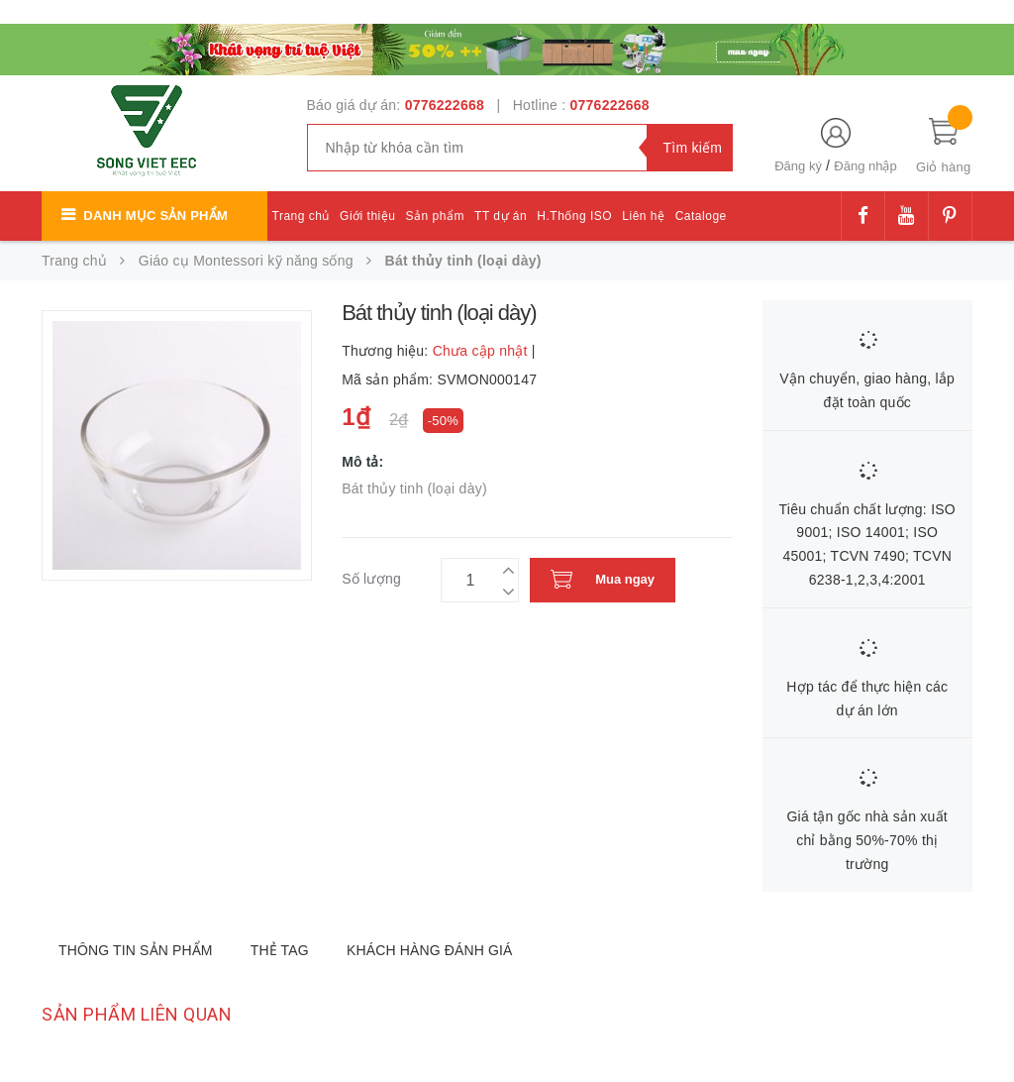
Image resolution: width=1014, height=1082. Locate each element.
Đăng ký (798, 166)
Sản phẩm (435, 216)
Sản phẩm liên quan (137, 1014)
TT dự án (500, 216)
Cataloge (701, 216)
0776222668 (444, 105)
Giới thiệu (367, 216)
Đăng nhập (865, 166)
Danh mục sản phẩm (155, 215)
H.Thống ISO (574, 216)
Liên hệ (643, 216)
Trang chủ (301, 216)
